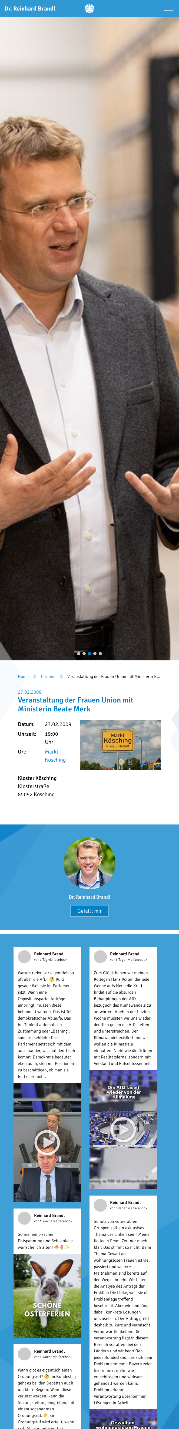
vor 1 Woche (43, 1221)
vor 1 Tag (41, 960)
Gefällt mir (89, 911)
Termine (48, 676)
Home (23, 676)
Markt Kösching (55, 755)
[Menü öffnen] (168, 9)
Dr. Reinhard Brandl (89, 897)
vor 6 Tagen (119, 960)
